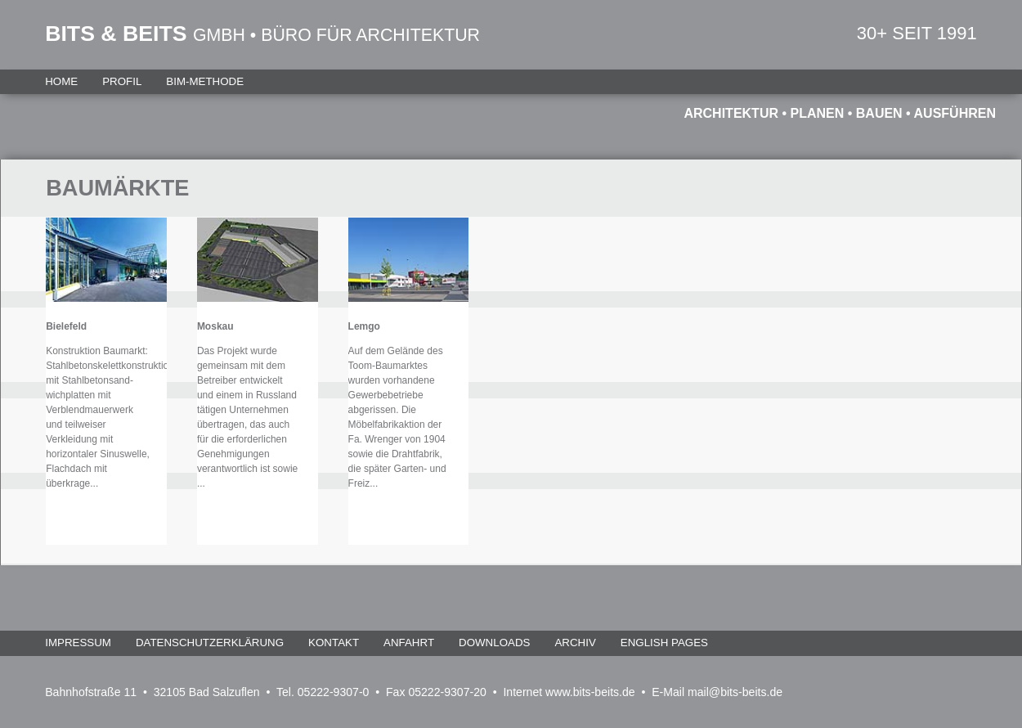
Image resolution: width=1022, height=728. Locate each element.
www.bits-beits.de (590, 692)
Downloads (494, 642)
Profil (121, 81)
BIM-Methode (205, 81)
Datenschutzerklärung (210, 642)
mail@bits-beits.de (735, 692)
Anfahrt (408, 642)
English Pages (664, 642)
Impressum (78, 642)
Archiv (574, 642)
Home (61, 81)
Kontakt (333, 642)
